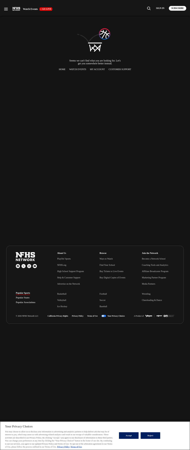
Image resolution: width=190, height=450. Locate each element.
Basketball (61, 294)
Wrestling (146, 294)
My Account (97, 69)
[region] (95, 435)
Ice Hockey (62, 306)
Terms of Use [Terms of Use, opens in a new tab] (76, 447)
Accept (129, 435)
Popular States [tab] (22, 298)
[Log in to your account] (160, 8)
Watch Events (77, 69)
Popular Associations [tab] (25, 302)
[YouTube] (35, 266)
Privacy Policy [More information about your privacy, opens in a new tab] (63, 447)
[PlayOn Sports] (148, 316)
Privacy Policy (78, 316)
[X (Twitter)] (23, 266)
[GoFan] (169, 316)
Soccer (103, 300)
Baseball (103, 306)
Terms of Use (92, 316)
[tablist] (31, 298)
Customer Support (120, 69)
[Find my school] (149, 8)
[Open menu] (6, 9)
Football (103, 294)
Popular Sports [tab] (23, 293)
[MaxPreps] (159, 316)
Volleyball (61, 300)
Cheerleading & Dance (152, 300)
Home (62, 69)
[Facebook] (18, 266)
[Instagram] (29, 266)
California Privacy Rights (58, 316)
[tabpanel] (115, 300)
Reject (150, 435)
